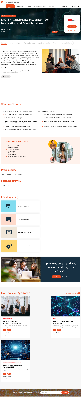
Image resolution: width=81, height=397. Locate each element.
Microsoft (24, 365)
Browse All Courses (73, 245)
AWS (23, 355)
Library (57, 6)
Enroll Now (72, 27)
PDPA (62, 358)
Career (4, 358)
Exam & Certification (44, 43)
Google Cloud (25, 363)
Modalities (44, 358)
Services (64, 6)
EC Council (25, 360)
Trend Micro (25, 372)
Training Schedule (29, 43)
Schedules (20, 6)
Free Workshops (37, 6)
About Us (74, 6)
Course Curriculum (15, 43)
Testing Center (45, 363)
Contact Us (5, 360)
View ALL (24, 375)
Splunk (23, 370)
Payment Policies (65, 355)
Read (6, 75)
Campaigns (28, 6)
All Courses (10, 6)
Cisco (23, 358)
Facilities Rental (46, 355)
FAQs (54, 43)
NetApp (24, 368)
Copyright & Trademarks (67, 360)
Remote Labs (45, 360)
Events (45, 6)
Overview (4, 43)
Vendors (51, 6)
